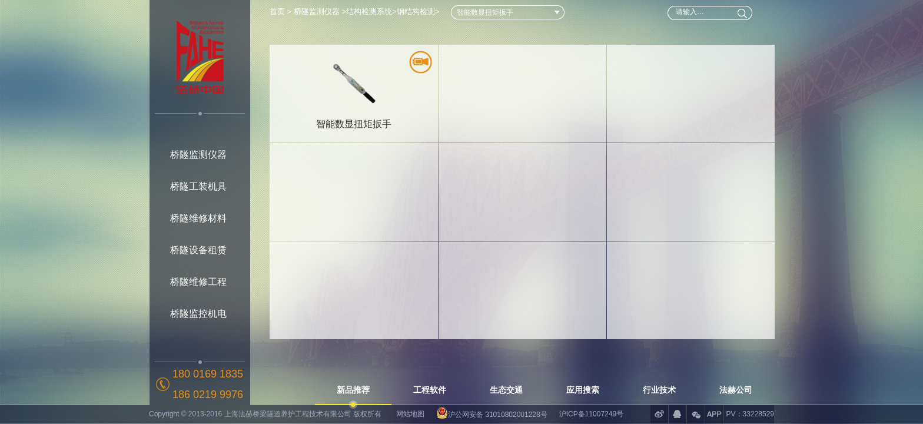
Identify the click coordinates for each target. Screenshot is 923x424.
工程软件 (429, 390)
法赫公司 (735, 390)
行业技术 (659, 390)
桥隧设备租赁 (198, 250)
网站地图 (410, 414)
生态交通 (506, 390)
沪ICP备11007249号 (591, 414)
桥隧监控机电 (198, 314)
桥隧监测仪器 (198, 155)
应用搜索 (582, 390)
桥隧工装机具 (198, 186)
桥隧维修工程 (198, 282)
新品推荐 (353, 390)
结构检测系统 (369, 11)
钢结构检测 (416, 11)
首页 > (282, 11)
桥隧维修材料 (198, 218)
